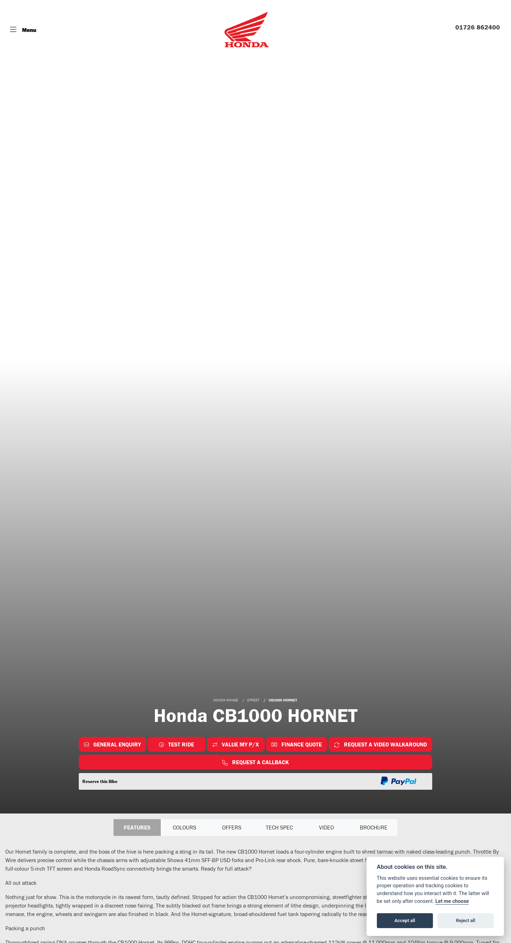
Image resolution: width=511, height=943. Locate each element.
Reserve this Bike (99, 781)
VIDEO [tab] (326, 827)
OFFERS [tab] (231, 827)
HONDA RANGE (225, 699)
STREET (253, 699)
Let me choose (452, 901)
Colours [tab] (184, 827)
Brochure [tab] (374, 827)
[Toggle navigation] (23, 30)
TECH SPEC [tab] (279, 827)
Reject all (465, 920)
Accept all (405, 920)
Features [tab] (137, 827)
